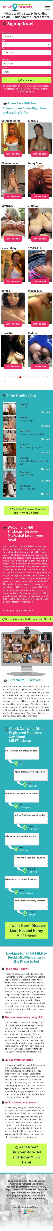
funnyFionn (35, 163)
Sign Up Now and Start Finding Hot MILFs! (26, 619)
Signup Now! (26, 80)
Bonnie (5, 290)
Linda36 (33, 120)
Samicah (24, 444)
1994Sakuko (35, 248)
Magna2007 (35, 290)
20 (39, 377)
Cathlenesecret (10, 120)
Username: (6, 32)
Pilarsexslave (9, 163)
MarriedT (25, 417)
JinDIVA (33, 205)
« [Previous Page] (9, 377)
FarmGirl (24, 404)
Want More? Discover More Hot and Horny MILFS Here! (26, 510)
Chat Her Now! (13, 153)
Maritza (24, 457)
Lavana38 (7, 205)
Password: (6, 59)
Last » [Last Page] (5, 381)
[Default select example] (26, 44)
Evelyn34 (25, 431)
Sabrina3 (25, 472)
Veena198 (25, 485)
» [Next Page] (47, 377)
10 (35, 377)
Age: (3, 40)
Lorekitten (7, 333)
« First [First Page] (5, 377)
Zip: (3, 48)
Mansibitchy (8, 248)
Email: (4, 67)
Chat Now (45, 412)
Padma (32, 333)
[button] (47, 6)
